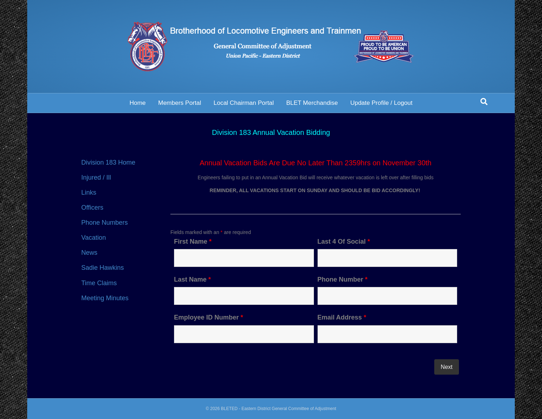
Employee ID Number (208, 317)
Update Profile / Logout (381, 102)
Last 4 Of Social (344, 241)
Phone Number (343, 279)
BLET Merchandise (312, 102)
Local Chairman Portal (243, 102)
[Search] (484, 101)
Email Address (342, 317)
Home (138, 102)
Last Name (192, 279)
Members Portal (179, 102)
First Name (193, 241)
